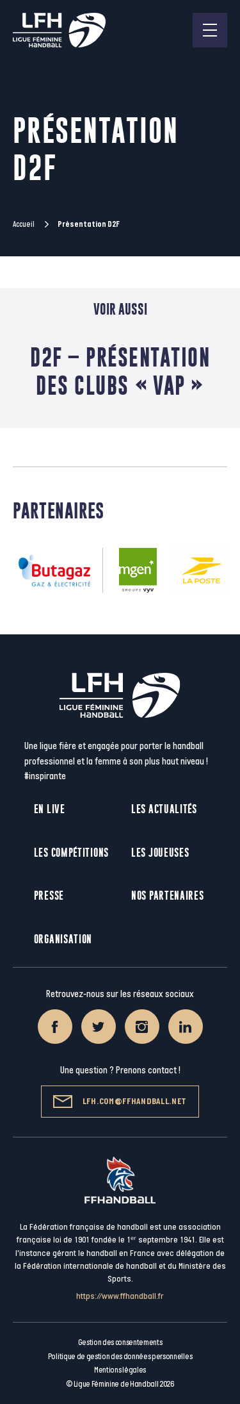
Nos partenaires (167, 895)
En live (49, 809)
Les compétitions (71, 853)
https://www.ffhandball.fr (120, 1296)
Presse (49, 895)
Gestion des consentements (120, 1342)
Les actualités (164, 809)
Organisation (63, 939)
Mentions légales (120, 1370)
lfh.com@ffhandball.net (120, 1101)
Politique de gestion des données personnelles (120, 1356)
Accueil (24, 224)
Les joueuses (160, 853)
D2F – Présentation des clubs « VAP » (120, 371)
